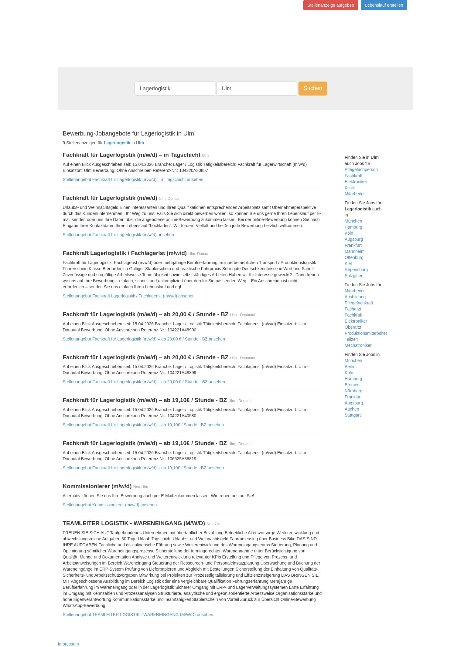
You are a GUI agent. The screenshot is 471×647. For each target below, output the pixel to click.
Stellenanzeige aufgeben (330, 5)
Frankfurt (353, 245)
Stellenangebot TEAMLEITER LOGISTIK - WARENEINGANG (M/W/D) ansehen (138, 614)
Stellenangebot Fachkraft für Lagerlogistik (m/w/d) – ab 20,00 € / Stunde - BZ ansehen (144, 339)
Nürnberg (353, 390)
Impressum (68, 644)
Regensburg (356, 269)
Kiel (348, 263)
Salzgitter (353, 275)
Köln (349, 233)
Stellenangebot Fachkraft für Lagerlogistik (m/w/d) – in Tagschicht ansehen (133, 179)
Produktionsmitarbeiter (366, 333)
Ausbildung (355, 296)
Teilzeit (351, 339)
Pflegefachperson (361, 169)
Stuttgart (353, 415)
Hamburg (353, 227)
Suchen (313, 88)
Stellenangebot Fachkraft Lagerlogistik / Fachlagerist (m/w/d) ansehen (129, 295)
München (353, 221)
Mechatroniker (358, 345)
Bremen (352, 384)
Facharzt (353, 309)
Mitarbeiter (355, 193)
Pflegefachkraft (359, 302)
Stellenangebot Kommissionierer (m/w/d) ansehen (110, 504)
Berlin (350, 366)
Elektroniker (356, 181)
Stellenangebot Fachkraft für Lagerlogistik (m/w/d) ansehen (118, 234)
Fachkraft (353, 175)
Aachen (352, 409)
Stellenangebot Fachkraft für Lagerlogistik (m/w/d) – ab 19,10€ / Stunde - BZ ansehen (143, 424)
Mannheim (354, 251)
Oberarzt (353, 327)
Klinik (350, 187)
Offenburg (354, 257)
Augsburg (354, 239)
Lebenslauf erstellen (384, 5)
